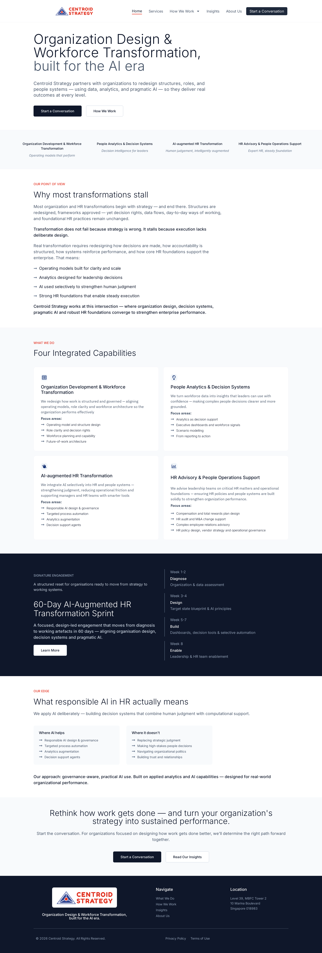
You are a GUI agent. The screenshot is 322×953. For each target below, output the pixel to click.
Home (137, 11)
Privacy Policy (175, 938)
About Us (234, 11)
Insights (213, 11)
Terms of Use (200, 938)
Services (156, 11)
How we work (185, 11)
